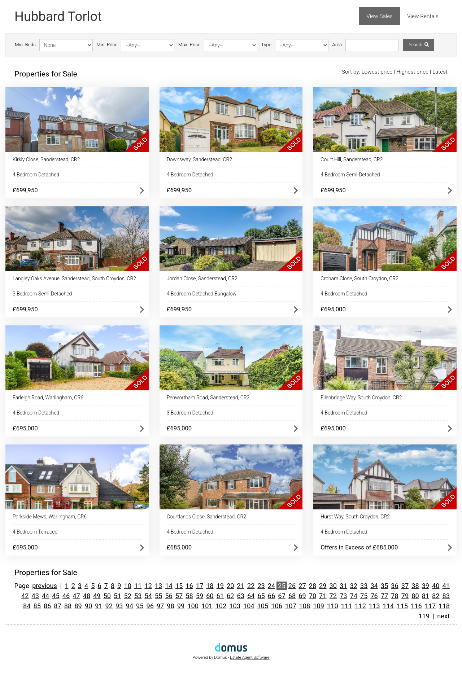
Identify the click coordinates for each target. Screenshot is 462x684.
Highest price (412, 72)
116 (416, 606)
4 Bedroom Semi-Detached (350, 174)
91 (98, 606)
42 (25, 596)
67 (281, 596)
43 (35, 596)
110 (332, 606)
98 (170, 606)
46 (66, 596)
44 (45, 596)
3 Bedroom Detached (190, 413)
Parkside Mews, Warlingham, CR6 (50, 516)
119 (424, 616)
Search (418, 44)
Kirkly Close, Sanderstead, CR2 (46, 159)
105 (263, 606)
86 (47, 606)
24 (271, 585)
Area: (337, 44)
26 (292, 585)
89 (78, 606)
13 (158, 585)
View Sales (379, 16)
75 (363, 596)
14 (168, 585)
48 (86, 596)
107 (290, 606)
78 (394, 596)
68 (292, 596)
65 (261, 596)
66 (271, 596)
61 (220, 596)
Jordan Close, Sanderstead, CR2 (202, 278)
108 (304, 606)
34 (374, 585)
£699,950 (25, 190)
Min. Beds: (26, 44)
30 (333, 585)
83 (446, 596)
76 (374, 596)
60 (209, 596)
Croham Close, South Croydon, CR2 (359, 278)
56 (168, 596)
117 (430, 606)
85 (36, 606)
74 (353, 596)
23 (261, 585)
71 (322, 596)
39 (425, 585)
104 (248, 606)
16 (189, 585)
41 (446, 585)
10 (127, 585)
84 (26, 606)
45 (55, 596)
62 (230, 596)
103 (234, 606)
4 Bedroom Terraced (35, 532)
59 (199, 596)
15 (179, 585)
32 (353, 585)
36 (394, 585)
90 (88, 606)
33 (363, 585)
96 (149, 606)
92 (109, 606)
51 (117, 596)
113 (374, 606)
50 (107, 596)
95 (139, 606)
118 (444, 606)
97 (160, 606)
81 (425, 596)
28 (312, 585)
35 (384, 585)
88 (67, 606)
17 (199, 585)
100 (193, 606)
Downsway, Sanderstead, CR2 (199, 159)
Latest (440, 72)
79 (405, 596)
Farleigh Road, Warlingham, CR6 (48, 397)
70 (312, 596)
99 (180, 606)
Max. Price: (189, 44)
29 (322, 585)
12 (148, 585)
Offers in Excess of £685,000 (359, 547)
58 (189, 596)
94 (129, 606)
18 (209, 585)
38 (415, 585)
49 (96, 596)
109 (318, 606)
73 (343, 596)
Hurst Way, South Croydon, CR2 (355, 516)
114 (388, 606)
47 (76, 596)
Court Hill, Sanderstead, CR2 (352, 159)
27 (302, 585)
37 (405, 585)
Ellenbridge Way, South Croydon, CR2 (361, 397)
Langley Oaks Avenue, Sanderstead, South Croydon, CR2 (74, 278)
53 (137, 596)
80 (415, 596)
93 (119, 606)
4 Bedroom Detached (36, 174)
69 (302, 596)
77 (384, 596)
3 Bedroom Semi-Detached (42, 294)
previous (44, 585)
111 (346, 606)
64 (250, 596)
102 (221, 606)
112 (360, 606)
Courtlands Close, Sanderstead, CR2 (207, 516)
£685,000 (179, 547)
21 (240, 585)
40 (435, 585)
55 (158, 596)
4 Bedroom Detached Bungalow (201, 294)
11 (137, 585)
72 (333, 596)
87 (57, 606)
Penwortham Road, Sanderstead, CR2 (208, 397)
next (443, 616)
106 (276, 606)
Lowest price (376, 72)
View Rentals (423, 16)
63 (240, 596)
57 (179, 596)
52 (127, 596)
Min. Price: (107, 44)
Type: (267, 44)
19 (220, 585)
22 (250, 585)
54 (148, 596)
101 (207, 606)
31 (343, 585)
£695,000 (333, 309)
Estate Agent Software (249, 657)
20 (230, 585)
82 (435, 596)
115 (402, 606)
